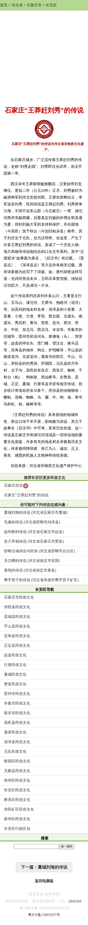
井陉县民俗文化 (17, 607)
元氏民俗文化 (15, 751)
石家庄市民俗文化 (19, 597)
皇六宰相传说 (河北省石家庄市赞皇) (34, 541)
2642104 (74, 901)
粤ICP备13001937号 (44, 915)
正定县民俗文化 (17, 645)
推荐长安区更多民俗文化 (44, 478)
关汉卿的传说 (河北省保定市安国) (32, 561)
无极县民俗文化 (17, 771)
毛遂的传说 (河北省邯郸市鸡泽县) (32, 522)
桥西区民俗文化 (17, 761)
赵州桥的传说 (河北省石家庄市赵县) (34, 532)
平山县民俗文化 (17, 626)
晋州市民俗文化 (17, 694)
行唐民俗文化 (15, 665)
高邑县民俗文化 (17, 723)
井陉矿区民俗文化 (19, 809)
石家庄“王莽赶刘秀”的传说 (26, 495)
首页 (4, 5)
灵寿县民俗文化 (17, 636)
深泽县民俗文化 (17, 742)
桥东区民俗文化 (17, 800)
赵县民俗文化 (15, 655)
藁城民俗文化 (15, 674)
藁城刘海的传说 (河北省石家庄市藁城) (36, 512)
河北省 (17, 5)
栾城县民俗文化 (17, 617)
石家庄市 (34, 5)
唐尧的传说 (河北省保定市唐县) (30, 570)
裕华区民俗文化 (17, 780)
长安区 (51, 5)
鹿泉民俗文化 (15, 732)
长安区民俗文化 (17, 790)
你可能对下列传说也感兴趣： (44, 505)
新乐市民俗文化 (17, 713)
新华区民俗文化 (17, 819)
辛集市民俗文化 (17, 703)
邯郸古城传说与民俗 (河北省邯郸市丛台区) (39, 551)
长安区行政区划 (17, 829)
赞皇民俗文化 (15, 684)
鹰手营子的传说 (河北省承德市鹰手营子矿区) (41, 580)
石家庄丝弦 (16, 485)
